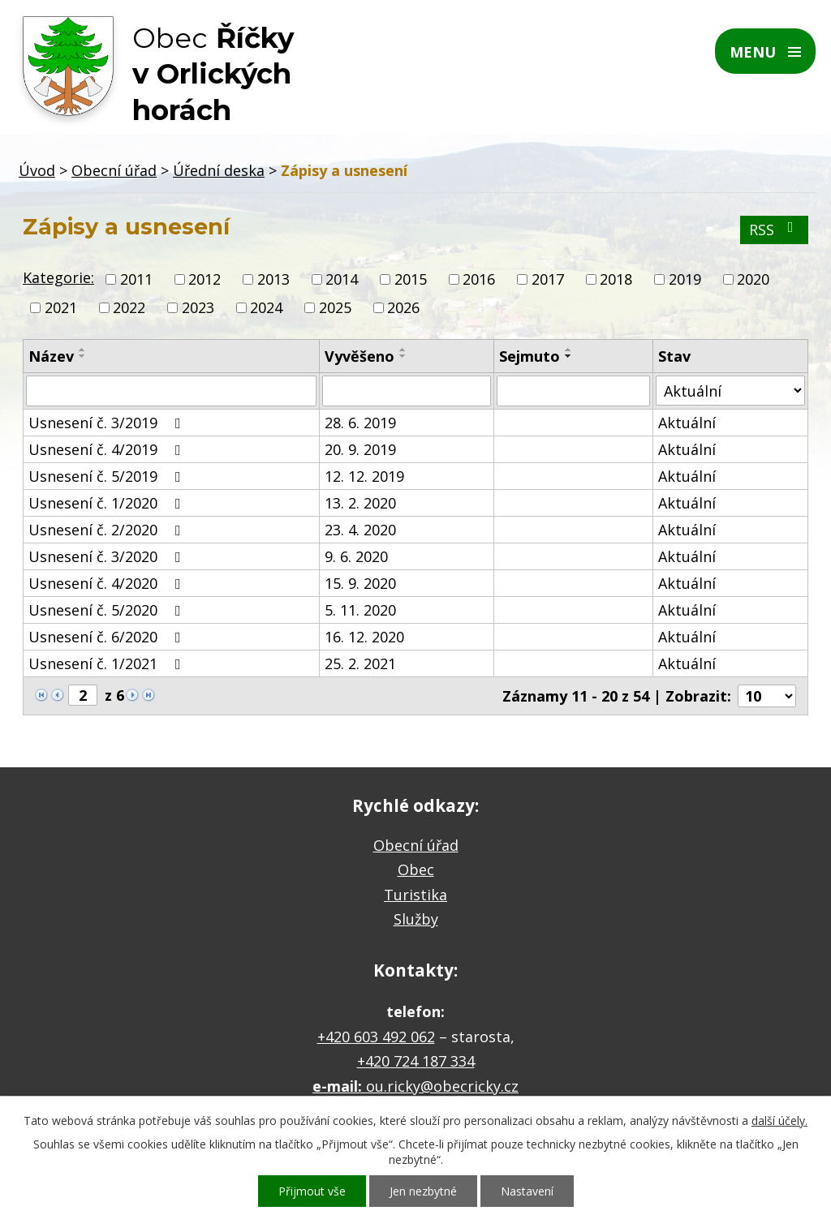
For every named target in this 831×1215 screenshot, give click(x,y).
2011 (136, 279)
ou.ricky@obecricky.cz (442, 1086)
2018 (616, 279)
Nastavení (527, 1191)
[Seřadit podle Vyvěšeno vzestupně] (403, 349)
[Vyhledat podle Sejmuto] (573, 391)
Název (51, 356)
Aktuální (687, 422)
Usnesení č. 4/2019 (107, 449)
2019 (685, 279)
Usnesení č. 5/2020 (107, 610)
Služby (416, 919)
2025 (335, 307)
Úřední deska (219, 170)
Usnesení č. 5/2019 (107, 476)
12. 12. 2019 (364, 476)
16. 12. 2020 (364, 636)
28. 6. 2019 (360, 422)
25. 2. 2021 (360, 663)
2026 (403, 307)
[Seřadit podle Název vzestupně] (83, 349)
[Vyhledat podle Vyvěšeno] (406, 391)
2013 (273, 279)
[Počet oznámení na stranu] (767, 696)
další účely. (779, 1120)
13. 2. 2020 (360, 503)
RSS (774, 229)
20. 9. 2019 (360, 449)
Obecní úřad (114, 170)
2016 (479, 279)
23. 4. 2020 (360, 529)
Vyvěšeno (359, 356)
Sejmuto (529, 356)
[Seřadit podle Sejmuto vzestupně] (569, 349)
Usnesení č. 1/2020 (107, 503)
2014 (341, 279)
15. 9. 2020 (360, 583)
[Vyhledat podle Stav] (730, 391)
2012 (204, 279)
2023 (198, 307)
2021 (61, 307)
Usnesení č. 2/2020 (107, 529)
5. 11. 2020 (360, 610)
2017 (548, 279)
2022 (129, 307)
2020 (753, 279)
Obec (416, 869)
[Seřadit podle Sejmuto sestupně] (569, 356)
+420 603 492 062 (376, 1036)
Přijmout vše (312, 1191)
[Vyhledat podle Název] (171, 391)
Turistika (415, 894)
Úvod (37, 170)
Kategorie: (58, 277)
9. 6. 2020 (356, 556)
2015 (410, 279)
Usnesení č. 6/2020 (107, 636)
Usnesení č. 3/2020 (107, 556)
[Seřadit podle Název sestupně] (83, 356)
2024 (266, 307)
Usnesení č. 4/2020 (107, 583)
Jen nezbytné (423, 1191)
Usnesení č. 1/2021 (107, 663)
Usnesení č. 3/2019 (107, 422)
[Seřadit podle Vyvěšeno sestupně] (403, 356)
